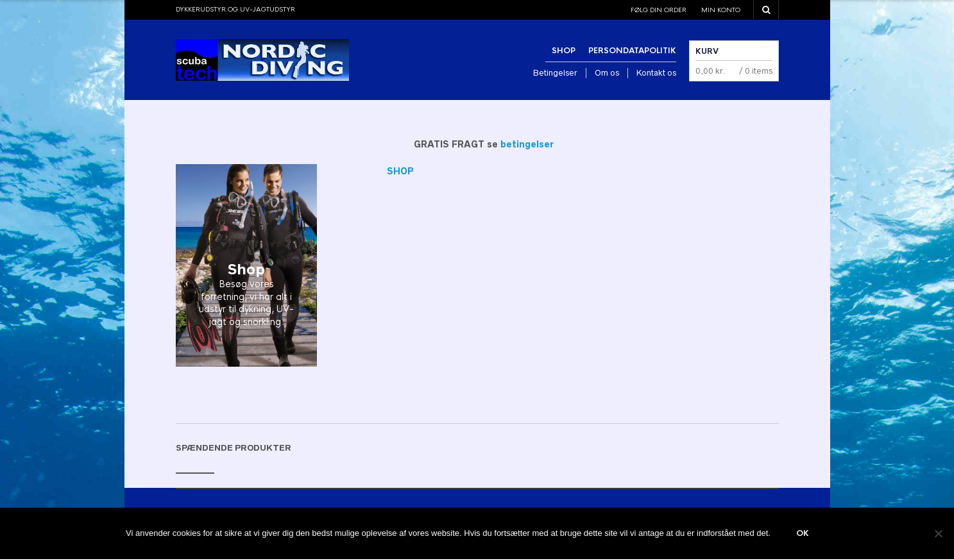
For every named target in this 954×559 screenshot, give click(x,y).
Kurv (707, 51)
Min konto (720, 10)
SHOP (400, 171)
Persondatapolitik (632, 51)
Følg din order (658, 10)
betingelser (527, 144)
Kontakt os (656, 73)
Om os (607, 73)
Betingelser (555, 73)
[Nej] (938, 533)
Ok (802, 533)
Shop (563, 51)
